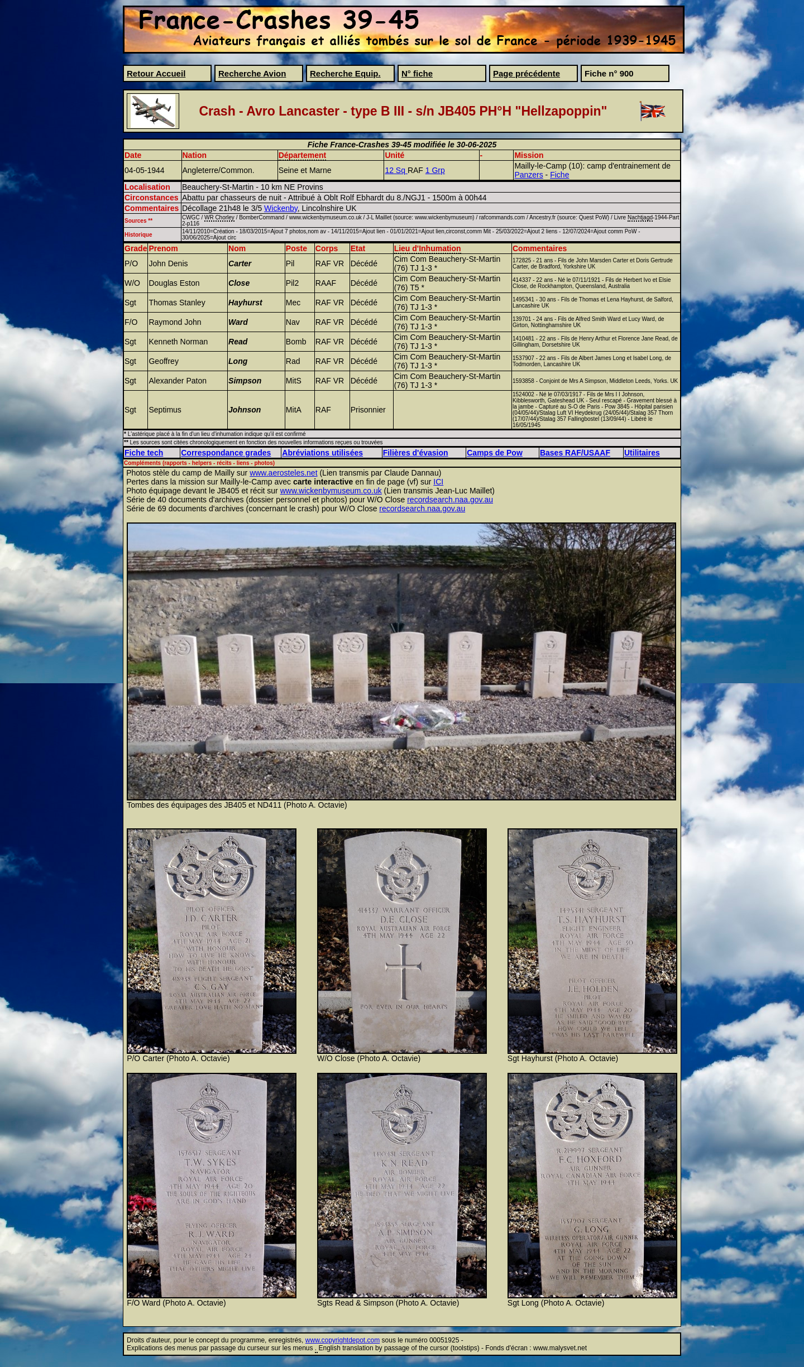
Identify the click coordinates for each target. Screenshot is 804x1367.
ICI (438, 481)
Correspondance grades (226, 452)
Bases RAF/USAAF (575, 452)
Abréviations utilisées (322, 452)
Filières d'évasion (415, 452)
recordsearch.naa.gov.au (450, 499)
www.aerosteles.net (283, 472)
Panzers (528, 174)
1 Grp (435, 170)
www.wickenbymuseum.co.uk (331, 490)
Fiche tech (144, 452)
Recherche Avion (252, 73)
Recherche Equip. (345, 73)
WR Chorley (219, 217)
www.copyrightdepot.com (342, 1340)
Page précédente (526, 73)
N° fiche (417, 73)
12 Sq (396, 170)
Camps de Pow (495, 452)
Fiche (559, 174)
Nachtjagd (640, 217)
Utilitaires (642, 452)
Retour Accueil (156, 73)
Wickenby (281, 208)
